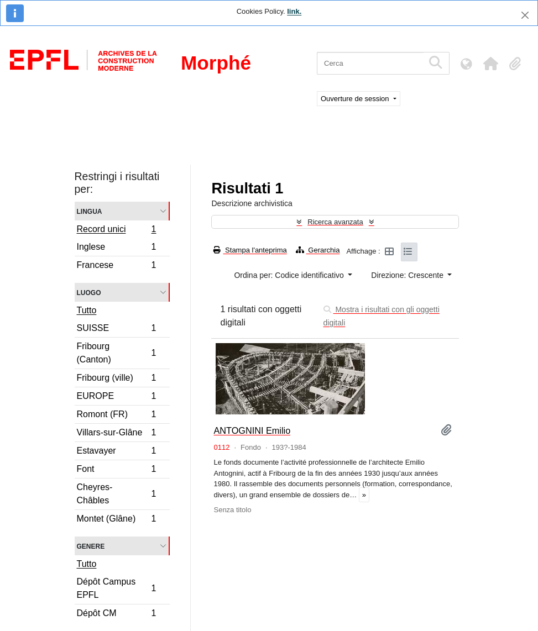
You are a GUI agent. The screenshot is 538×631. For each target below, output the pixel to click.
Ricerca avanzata (335, 222)
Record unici (116, 230)
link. (294, 11)
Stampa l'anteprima (249, 250)
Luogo (89, 292)
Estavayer (116, 452)
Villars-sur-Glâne (116, 434)
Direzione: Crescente (408, 275)
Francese (116, 266)
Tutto (87, 310)
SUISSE (116, 330)
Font (116, 470)
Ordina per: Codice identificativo (290, 275)
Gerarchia (318, 250)
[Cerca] (370, 63)
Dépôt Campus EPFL (116, 588)
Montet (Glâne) (116, 520)
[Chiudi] (525, 15)
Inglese (116, 248)
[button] (490, 63)
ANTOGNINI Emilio (251, 430)
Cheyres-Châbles (116, 493)
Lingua (89, 211)
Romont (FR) (116, 416)
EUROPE (116, 398)
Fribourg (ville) (116, 379)
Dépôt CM (116, 614)
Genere (91, 545)
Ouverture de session (356, 98)
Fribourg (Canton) (116, 352)
